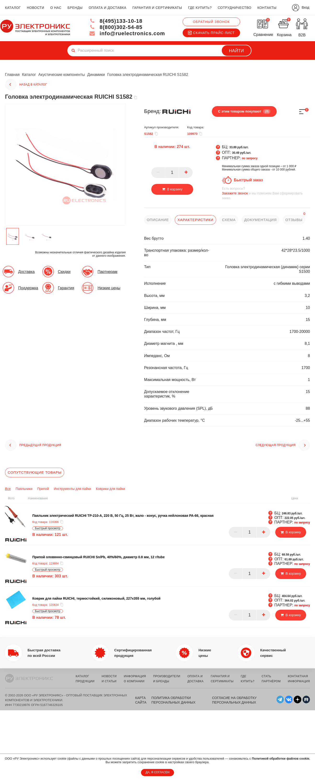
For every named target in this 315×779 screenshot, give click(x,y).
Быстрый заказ (248, 180)
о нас (56, 8)
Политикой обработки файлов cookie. (281, 758)
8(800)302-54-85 (115, 27)
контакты (266, 8)
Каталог (29, 75)
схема (229, 220)
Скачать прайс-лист (211, 33)
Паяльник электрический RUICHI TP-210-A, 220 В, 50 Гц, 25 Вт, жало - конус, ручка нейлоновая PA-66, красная (123, 515)
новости (35, 8)
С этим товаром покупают (244, 111)
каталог (13, 8)
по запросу (250, 158)
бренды (75, 8)
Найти (236, 50)
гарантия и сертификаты (157, 8)
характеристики (195, 220)
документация (260, 220)
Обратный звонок (211, 22)
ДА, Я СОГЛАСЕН (157, 772)
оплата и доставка (107, 8)
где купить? (200, 8)
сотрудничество (234, 8)
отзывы (294, 220)
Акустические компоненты (61, 75)
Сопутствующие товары (35, 472)
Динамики (96, 75)
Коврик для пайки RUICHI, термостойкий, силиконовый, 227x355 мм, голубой (96, 598)
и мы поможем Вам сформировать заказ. (266, 193)
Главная (12, 75)
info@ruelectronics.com (127, 33)
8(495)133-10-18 (115, 21)
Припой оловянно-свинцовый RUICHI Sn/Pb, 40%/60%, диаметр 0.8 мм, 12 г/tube (98, 557)
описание (158, 220)
